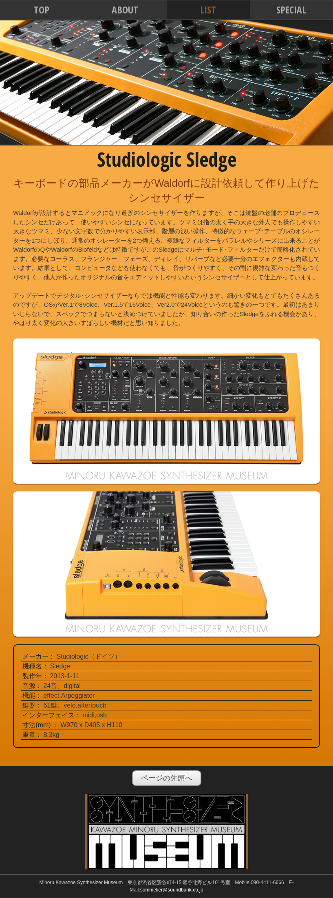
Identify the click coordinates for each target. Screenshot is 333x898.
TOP (41, 9)
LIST (208, 9)
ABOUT (125, 9)
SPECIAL (291, 9)
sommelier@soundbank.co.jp (171, 890)
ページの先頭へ (166, 778)
